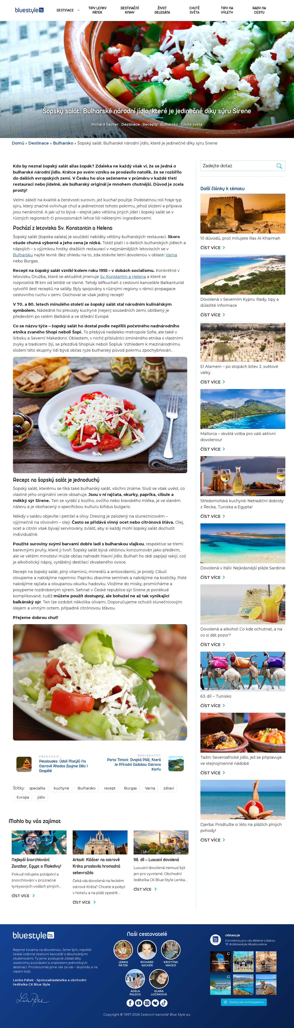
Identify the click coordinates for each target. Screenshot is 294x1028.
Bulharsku (23, 255)
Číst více (23, 896)
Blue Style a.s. (180, 1015)
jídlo (41, 797)
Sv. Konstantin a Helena (123, 276)
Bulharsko (169, 124)
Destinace (130, 124)
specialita (37, 788)
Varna (171, 255)
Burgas (130, 788)
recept (110, 788)
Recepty (150, 124)
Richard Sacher (105, 124)
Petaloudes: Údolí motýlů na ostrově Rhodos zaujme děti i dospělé (63, 766)
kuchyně (61, 788)
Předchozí (49, 756)
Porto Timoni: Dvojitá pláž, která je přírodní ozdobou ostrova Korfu (134, 765)
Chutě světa (191, 124)
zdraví (168, 788)
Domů (18, 143)
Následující (149, 755)
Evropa (23, 797)
